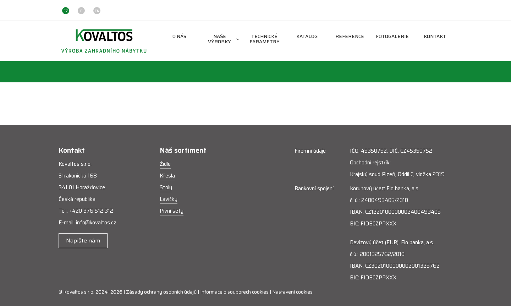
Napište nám (83, 240)
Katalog (307, 36)
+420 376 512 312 (91, 211)
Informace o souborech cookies (234, 292)
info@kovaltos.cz (96, 222)
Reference (349, 36)
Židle (165, 164)
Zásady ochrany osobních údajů (161, 292)
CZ (66, 10)
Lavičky (168, 199)
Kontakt (435, 36)
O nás (179, 36)
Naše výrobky (224, 39)
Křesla (167, 175)
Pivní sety (171, 211)
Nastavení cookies (292, 292)
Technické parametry (264, 39)
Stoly (166, 187)
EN (97, 10)
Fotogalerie (392, 36)
